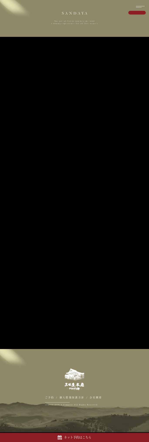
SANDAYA (75, 13)
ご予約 (49, 397)
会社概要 (96, 397)
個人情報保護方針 (72, 397)
